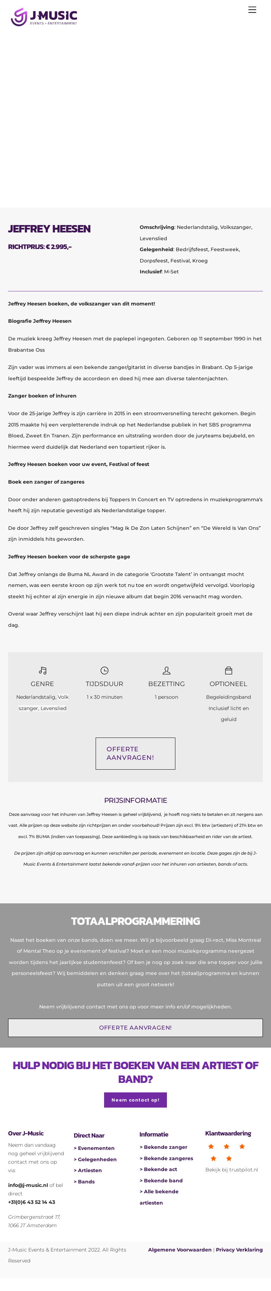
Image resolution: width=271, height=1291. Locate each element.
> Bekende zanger (163, 1146)
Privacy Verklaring (239, 1250)
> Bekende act (158, 1168)
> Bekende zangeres (166, 1157)
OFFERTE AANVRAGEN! (130, 753)
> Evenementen (94, 1146)
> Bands (84, 1179)
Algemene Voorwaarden (180, 1250)
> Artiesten (88, 1168)
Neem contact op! (135, 1100)
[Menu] (252, 9)
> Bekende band (161, 1179)
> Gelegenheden (95, 1157)
